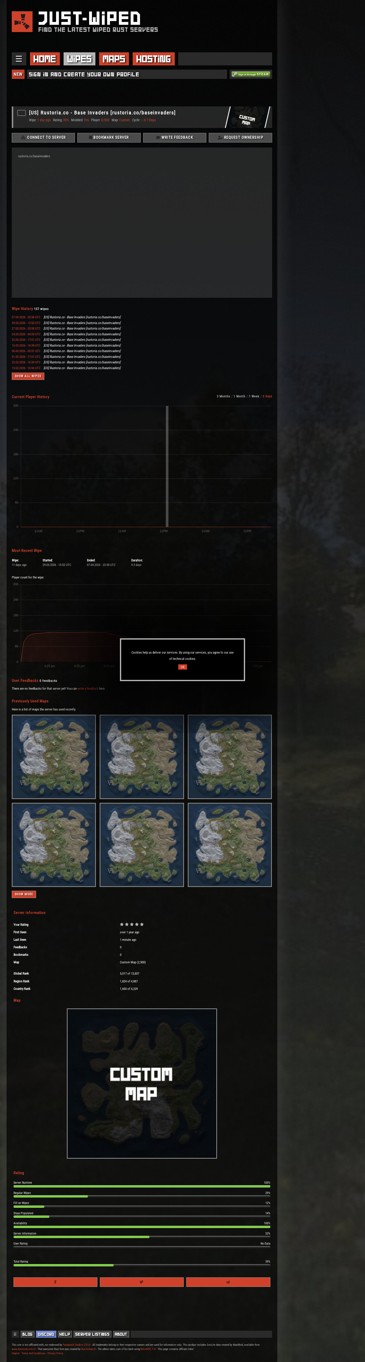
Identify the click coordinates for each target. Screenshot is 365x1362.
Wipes (79, 58)
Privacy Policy (55, 1353)
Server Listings (92, 1334)
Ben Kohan (88, 1349)
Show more (24, 894)
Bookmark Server (109, 137)
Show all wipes (28, 376)
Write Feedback (174, 137)
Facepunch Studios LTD (76, 1344)
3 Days (267, 396)
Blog (28, 1334)
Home (45, 58)
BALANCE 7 (148, 1349)
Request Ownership (240, 137)
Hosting (153, 58)
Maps (114, 58)
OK (183, 667)
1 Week (254, 396)
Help (65, 1334)
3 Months (223, 396)
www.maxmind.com (23, 1349)
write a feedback (88, 688)
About (121, 1334)
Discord (46, 1334)
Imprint (15, 1353)
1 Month (239, 396)
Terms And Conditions (33, 1353)
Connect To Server (43, 137)
